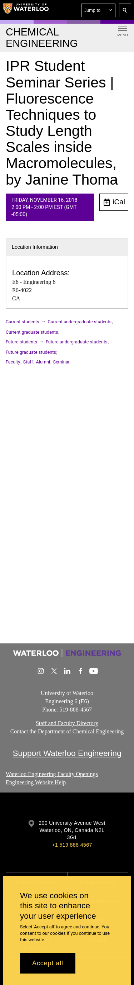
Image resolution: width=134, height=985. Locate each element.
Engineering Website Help (36, 782)
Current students (22, 321)
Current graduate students (32, 332)
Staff (28, 362)
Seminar (61, 362)
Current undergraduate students (79, 321)
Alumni (43, 362)
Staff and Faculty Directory (67, 723)
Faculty (13, 362)
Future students (21, 341)
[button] (98, 10)
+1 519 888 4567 (72, 845)
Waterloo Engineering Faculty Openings (52, 774)
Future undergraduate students (77, 341)
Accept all (47, 963)
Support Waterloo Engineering (67, 753)
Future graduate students (31, 352)
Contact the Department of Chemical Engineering (67, 731)
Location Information (35, 247)
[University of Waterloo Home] (26, 10)
